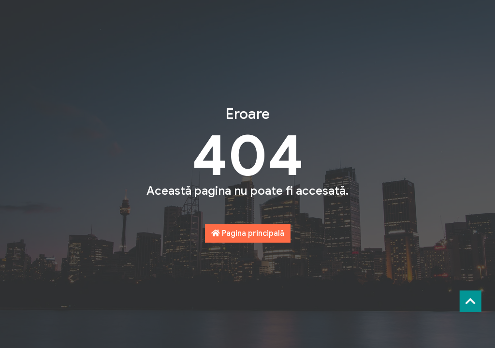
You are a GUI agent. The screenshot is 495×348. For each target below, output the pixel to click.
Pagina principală (247, 233)
